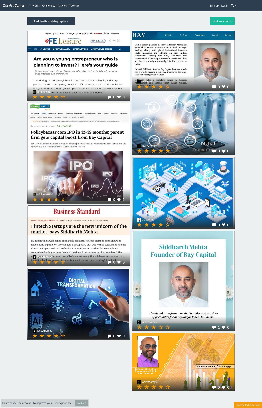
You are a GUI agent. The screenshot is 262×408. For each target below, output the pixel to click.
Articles (62, 5)
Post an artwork (222, 21)
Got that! (81, 403)
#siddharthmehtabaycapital (51, 21)
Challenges (48, 5)
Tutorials (74, 5)
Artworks (34, 5)
